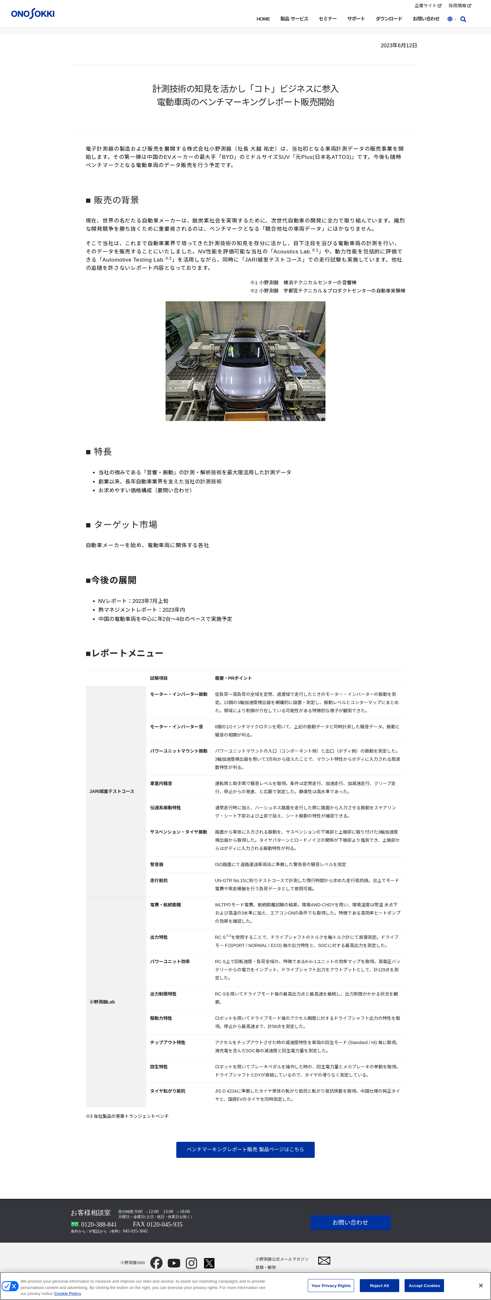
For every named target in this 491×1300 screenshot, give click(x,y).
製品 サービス (294, 18)
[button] (452, 19)
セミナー (327, 18)
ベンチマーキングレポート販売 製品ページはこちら (245, 1149)
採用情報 (460, 5)
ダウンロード (389, 18)
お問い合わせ (426, 18)
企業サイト (428, 5)
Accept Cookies (424, 1288)
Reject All (379, 1288)
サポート (356, 18)
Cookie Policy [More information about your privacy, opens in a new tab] (67, 1296)
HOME (263, 18)
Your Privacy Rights (331, 1288)
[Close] (481, 1288)
